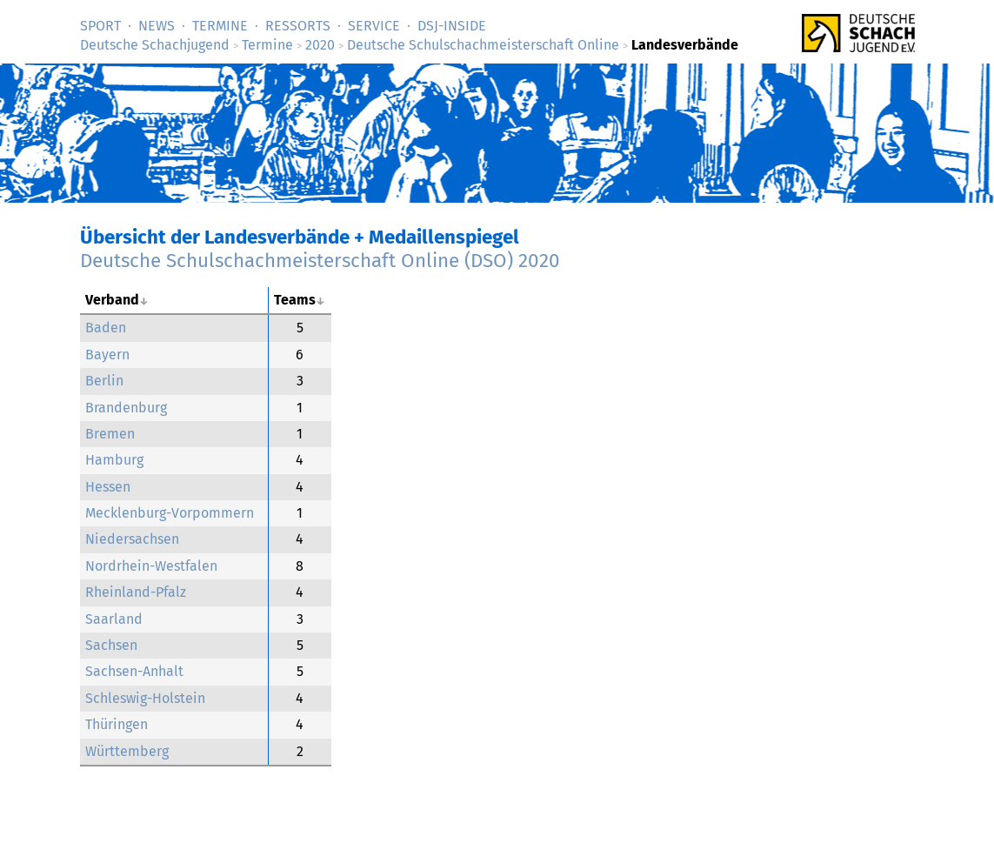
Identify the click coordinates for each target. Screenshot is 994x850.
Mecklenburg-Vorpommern (169, 513)
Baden (105, 327)
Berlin (104, 380)
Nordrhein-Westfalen (151, 566)
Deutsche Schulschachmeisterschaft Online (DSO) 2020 (320, 260)
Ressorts (297, 25)
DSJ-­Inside (451, 25)
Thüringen (116, 724)
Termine (220, 25)
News (156, 25)
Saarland (114, 619)
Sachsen (111, 645)
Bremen (110, 433)
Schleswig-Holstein (145, 698)
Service (374, 25)
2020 (320, 45)
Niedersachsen (132, 539)
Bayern (107, 354)
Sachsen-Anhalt (134, 671)
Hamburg (114, 460)
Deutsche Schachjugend (155, 45)
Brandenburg (126, 407)
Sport (100, 25)
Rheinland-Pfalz (135, 592)
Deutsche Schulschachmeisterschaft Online (483, 45)
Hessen (107, 487)
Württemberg (127, 751)
